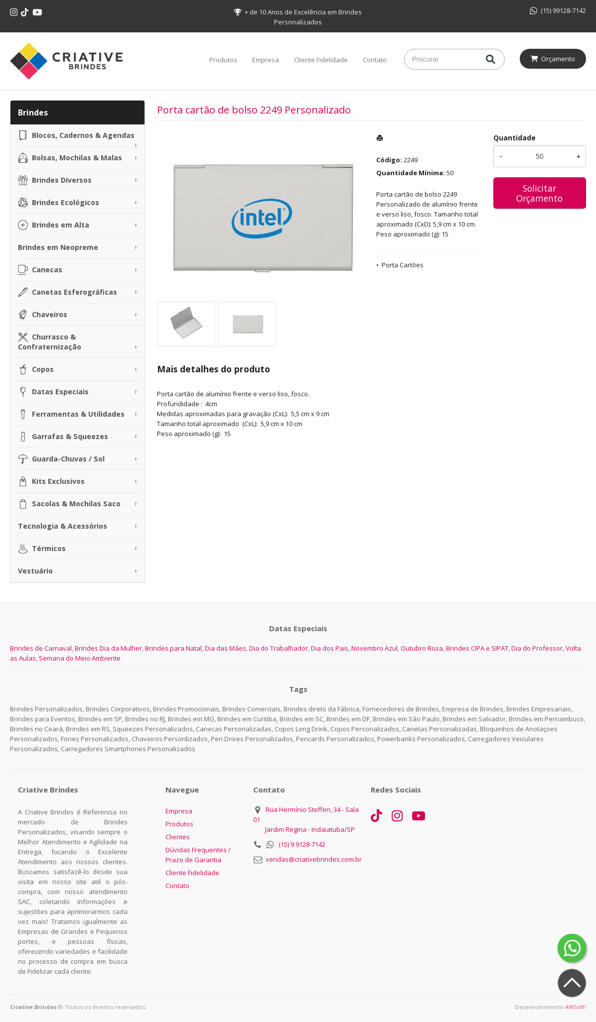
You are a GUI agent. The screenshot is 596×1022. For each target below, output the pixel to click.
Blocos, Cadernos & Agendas (76, 135)
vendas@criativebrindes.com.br (314, 859)
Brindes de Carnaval (41, 648)
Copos (36, 369)
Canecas (40, 270)
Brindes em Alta (53, 225)
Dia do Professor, (537, 648)
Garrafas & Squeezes (63, 437)
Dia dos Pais (329, 648)
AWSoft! (575, 1007)
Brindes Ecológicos (58, 203)
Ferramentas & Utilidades (71, 414)
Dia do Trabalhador (278, 648)
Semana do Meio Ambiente (80, 658)
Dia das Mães (225, 648)
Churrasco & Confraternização (49, 341)
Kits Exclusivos (51, 481)
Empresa (265, 59)
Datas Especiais (53, 392)
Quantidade (514, 137)
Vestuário (35, 570)
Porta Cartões (403, 264)
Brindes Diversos (55, 180)
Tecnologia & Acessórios (62, 526)
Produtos (223, 59)
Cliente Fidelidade (321, 59)
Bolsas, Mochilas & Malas (70, 158)
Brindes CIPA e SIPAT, (478, 648)
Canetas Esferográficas (67, 292)
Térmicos (42, 549)
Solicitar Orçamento (539, 193)
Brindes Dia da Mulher (108, 648)
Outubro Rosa (422, 648)
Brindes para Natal (173, 648)
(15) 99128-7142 (558, 10)
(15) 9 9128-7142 (302, 844)
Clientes (177, 836)
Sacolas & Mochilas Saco (69, 504)
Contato (375, 59)
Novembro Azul (374, 648)
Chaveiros (42, 315)
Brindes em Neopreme (58, 247)
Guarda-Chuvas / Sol (61, 459)
